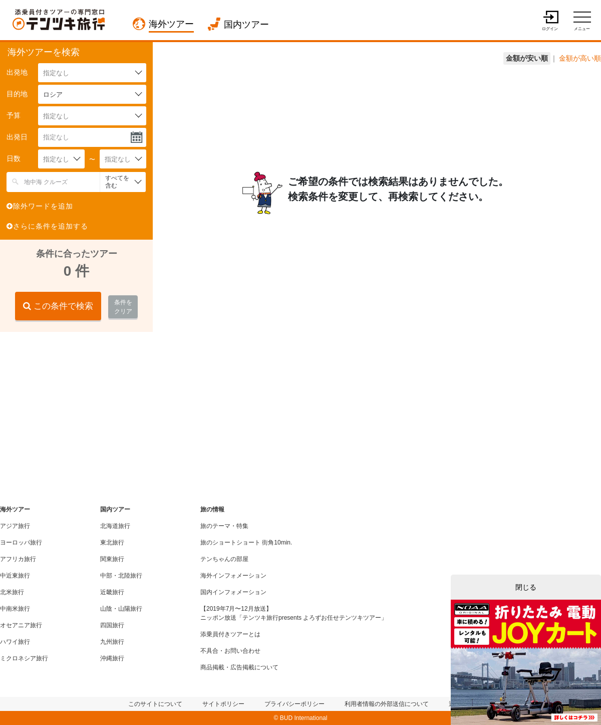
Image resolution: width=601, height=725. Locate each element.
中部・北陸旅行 (121, 575)
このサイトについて (155, 703)
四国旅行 (112, 625)
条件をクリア (123, 307)
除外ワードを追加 (40, 206)
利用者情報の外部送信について (387, 703)
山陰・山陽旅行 (121, 608)
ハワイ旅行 (15, 641)
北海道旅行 (115, 525)
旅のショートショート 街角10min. (246, 542)
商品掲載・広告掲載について (239, 667)
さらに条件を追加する (47, 226)
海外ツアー (171, 24)
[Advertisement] (75, 404)
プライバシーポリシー (294, 703)
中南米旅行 (15, 608)
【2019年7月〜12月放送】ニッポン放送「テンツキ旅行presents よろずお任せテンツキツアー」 (293, 613)
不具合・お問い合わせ (230, 650)
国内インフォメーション (233, 592)
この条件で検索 (58, 306)
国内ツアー (246, 25)
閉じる (525, 587)
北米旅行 (12, 592)
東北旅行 (112, 542)
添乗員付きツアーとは (230, 634)
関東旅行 (112, 559)
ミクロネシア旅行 (24, 658)
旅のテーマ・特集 (224, 525)
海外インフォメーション (233, 575)
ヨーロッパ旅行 (21, 542)
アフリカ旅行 (18, 559)
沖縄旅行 (112, 658)
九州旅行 (112, 641)
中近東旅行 (15, 575)
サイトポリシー (223, 703)
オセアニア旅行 (21, 625)
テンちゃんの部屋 (224, 559)
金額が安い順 (527, 58)
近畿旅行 (112, 592)
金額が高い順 (580, 58)
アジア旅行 (15, 525)
